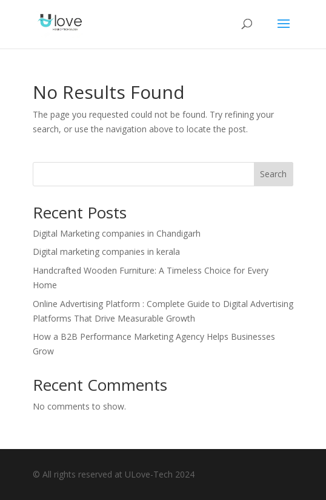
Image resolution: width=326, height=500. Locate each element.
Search (273, 174)
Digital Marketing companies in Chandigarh (117, 233)
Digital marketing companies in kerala (107, 251)
